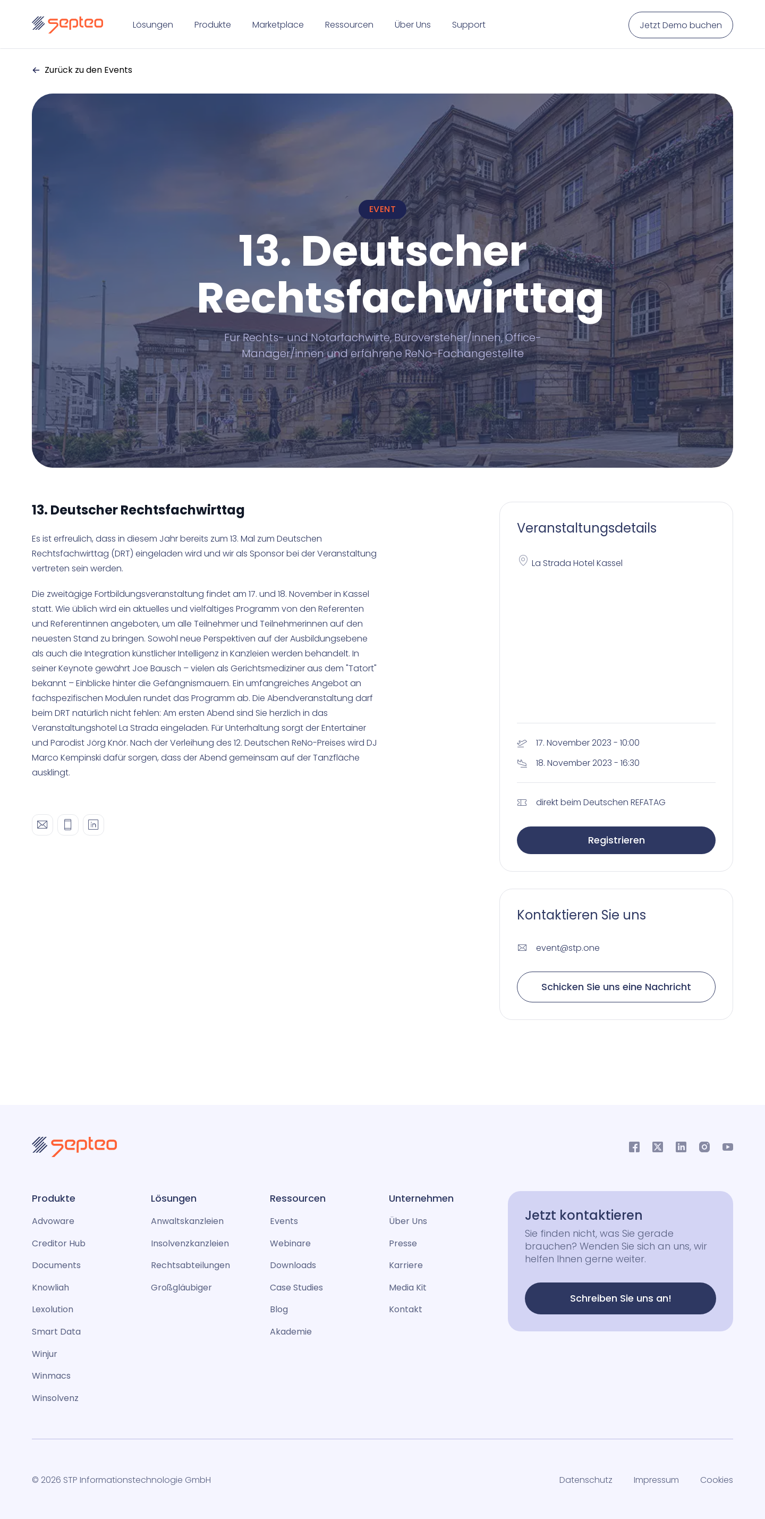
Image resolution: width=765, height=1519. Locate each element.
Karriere (406, 1265)
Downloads (293, 1265)
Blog (279, 1309)
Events (284, 1221)
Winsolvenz (55, 1398)
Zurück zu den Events (82, 70)
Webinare (290, 1243)
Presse (403, 1243)
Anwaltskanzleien (187, 1221)
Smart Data (56, 1332)
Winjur (44, 1354)
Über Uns (413, 25)
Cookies (716, 1480)
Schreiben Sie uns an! (621, 1298)
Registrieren (616, 840)
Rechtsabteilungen (190, 1265)
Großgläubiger (181, 1287)
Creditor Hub (59, 1243)
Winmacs (51, 1376)
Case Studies (296, 1287)
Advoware (53, 1221)
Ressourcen (349, 25)
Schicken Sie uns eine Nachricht (616, 986)
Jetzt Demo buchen (681, 25)
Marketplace (278, 25)
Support (469, 25)
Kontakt (405, 1309)
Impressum (656, 1480)
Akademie (291, 1332)
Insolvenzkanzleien (190, 1243)
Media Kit (408, 1287)
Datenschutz (586, 1480)
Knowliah (50, 1287)
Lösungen (153, 25)
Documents (56, 1265)
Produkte (212, 25)
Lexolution (52, 1309)
